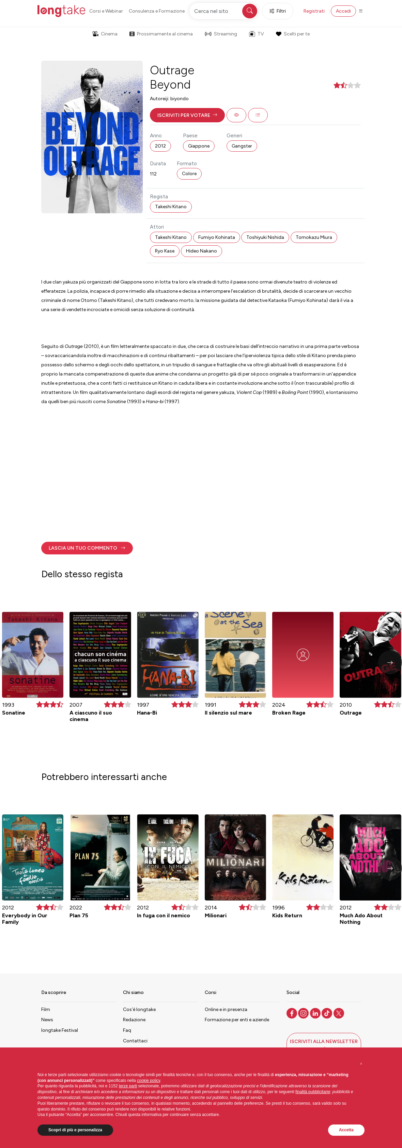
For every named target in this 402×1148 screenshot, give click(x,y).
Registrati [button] (314, 11)
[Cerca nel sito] (224, 11)
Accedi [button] (343, 11)
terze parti (128, 1086)
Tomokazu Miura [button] (314, 237)
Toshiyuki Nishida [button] (265, 237)
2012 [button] (160, 146)
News (47, 1020)
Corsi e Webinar (106, 11)
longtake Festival (59, 1030)
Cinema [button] (105, 34)
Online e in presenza (226, 1009)
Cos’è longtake (139, 1009)
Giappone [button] (199, 146)
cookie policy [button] (148, 1080)
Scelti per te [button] (292, 34)
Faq (127, 1030)
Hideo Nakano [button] (201, 251)
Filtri (277, 11)
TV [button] (256, 34)
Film (45, 1009)
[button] (187, 115)
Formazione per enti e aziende (237, 1020)
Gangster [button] (242, 146)
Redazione (134, 1020)
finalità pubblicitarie (312, 1091)
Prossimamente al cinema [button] (161, 34)
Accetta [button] (346, 1130)
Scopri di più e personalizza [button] (75, 1130)
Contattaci (135, 1041)
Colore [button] (189, 174)
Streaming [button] (221, 34)
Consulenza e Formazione (157, 11)
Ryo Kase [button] (164, 251)
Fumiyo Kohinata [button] (216, 237)
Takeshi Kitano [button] (171, 207)
